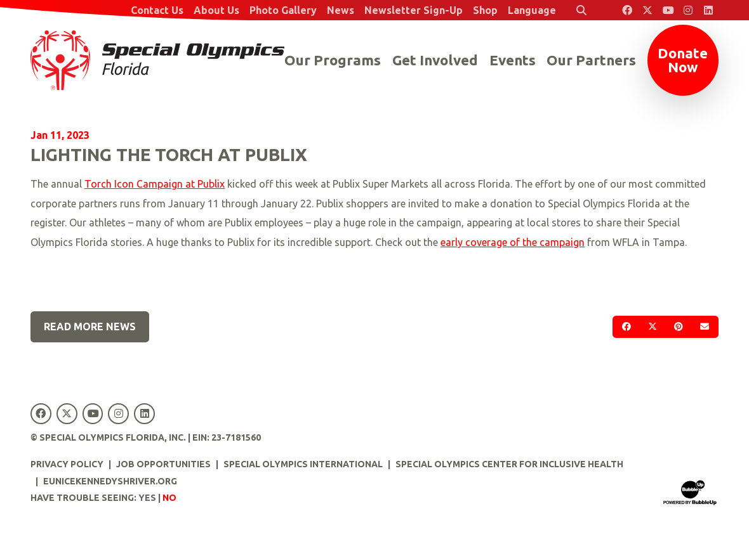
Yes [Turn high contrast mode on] (147, 498)
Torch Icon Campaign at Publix (154, 184)
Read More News (90, 326)
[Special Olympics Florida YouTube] (668, 10)
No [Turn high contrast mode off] (169, 498)
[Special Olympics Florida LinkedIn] (708, 10)
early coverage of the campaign (513, 242)
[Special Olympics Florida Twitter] (647, 10)
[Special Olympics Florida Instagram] (688, 10)
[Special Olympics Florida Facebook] (627, 10)
